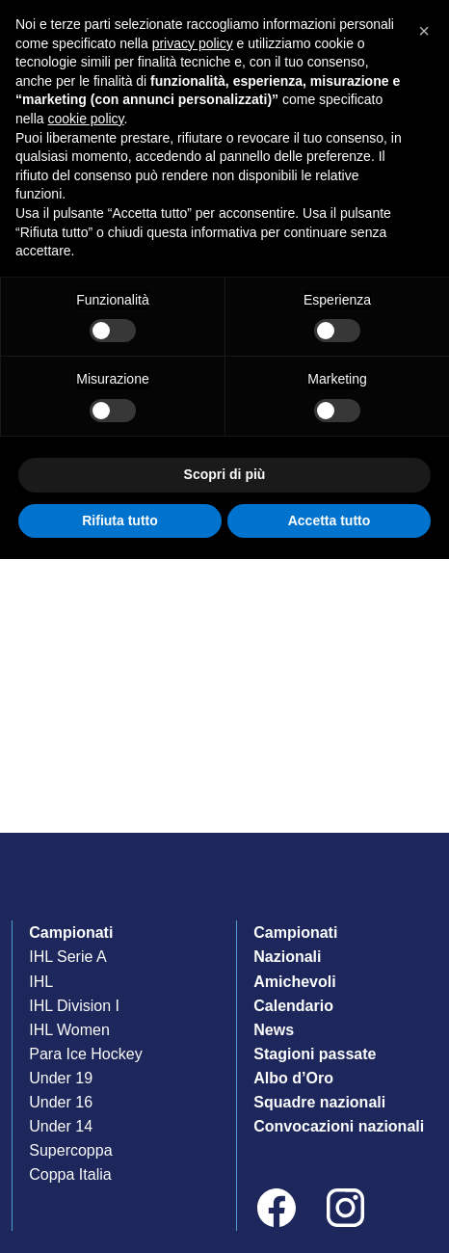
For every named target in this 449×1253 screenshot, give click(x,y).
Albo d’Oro (293, 1078)
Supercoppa (70, 1150)
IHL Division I (74, 1006)
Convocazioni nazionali (338, 1126)
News (273, 1030)
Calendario (293, 1006)
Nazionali (287, 956)
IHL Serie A (67, 956)
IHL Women (69, 1030)
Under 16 (60, 1102)
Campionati (71, 932)
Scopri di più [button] (225, 474)
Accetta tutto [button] (329, 520)
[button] (424, 30)
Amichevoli (294, 981)
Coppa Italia (70, 1174)
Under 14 (60, 1126)
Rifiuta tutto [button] (120, 520)
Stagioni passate (314, 1054)
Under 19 (60, 1078)
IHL (41, 981)
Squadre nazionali (319, 1102)
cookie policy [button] (85, 118)
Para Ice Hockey (85, 1054)
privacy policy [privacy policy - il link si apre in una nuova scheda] (192, 43)
